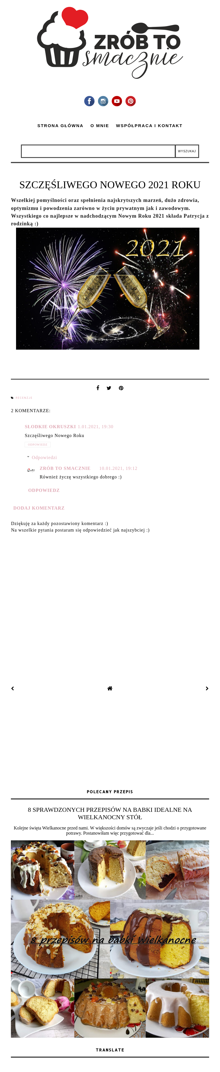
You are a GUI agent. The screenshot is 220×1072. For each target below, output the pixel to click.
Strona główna (60, 125)
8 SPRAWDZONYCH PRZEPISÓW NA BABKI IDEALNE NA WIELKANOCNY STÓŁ (110, 813)
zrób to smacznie (65, 468)
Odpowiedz (37, 444)
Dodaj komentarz (39, 508)
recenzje (24, 397)
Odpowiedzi (44, 457)
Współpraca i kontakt (149, 125)
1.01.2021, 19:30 (95, 426)
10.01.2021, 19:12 (118, 468)
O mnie (100, 125)
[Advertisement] (110, 741)
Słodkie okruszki (50, 426)
